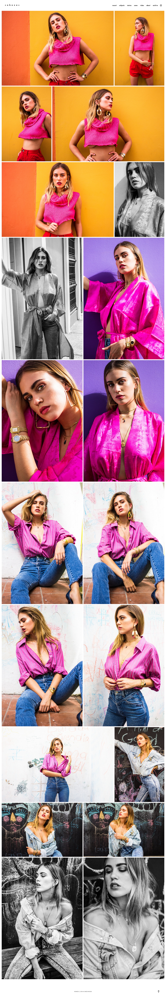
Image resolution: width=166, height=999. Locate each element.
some (136, 5)
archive (155, 5)
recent (114, 5)
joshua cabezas (84, 991)
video (142, 5)
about (148, 5)
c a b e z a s (12, 4)
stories (129, 5)
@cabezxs (76, 991)
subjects (122, 5)
